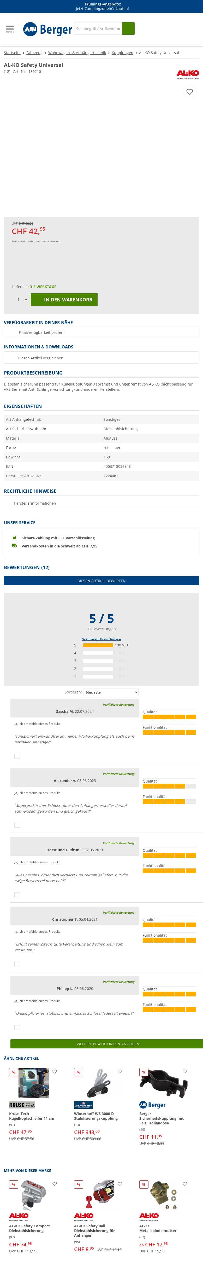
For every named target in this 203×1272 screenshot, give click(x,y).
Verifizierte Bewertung (118, 705)
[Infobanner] (102, 6)
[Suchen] (128, 28)
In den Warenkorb (64, 299)
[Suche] (98, 28)
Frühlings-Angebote (102, 4)
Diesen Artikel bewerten (101, 580)
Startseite (12, 52)
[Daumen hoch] (17, 756)
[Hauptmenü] (10, 29)
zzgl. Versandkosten (47, 241)
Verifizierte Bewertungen (101, 639)
